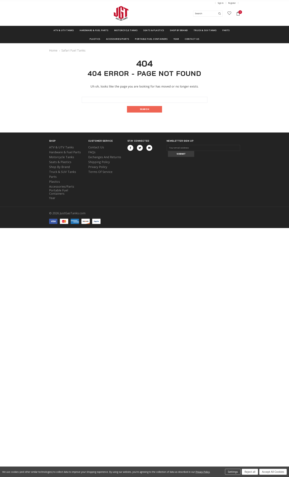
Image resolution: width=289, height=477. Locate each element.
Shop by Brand (59, 167)
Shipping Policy (99, 162)
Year (52, 198)
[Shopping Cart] (238, 13)
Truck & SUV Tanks (62, 172)
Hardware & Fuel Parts (65, 152)
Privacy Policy (97, 167)
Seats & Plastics (60, 162)
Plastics (54, 181)
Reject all (249, 472)
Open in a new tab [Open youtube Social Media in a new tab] (149, 148)
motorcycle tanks (61, 157)
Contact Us (96, 147)
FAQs (91, 152)
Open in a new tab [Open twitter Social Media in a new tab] (140, 148)
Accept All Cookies (273, 472)
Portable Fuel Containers (58, 192)
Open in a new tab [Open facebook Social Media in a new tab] (130, 148)
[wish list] (229, 13)
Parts (53, 176)
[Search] (219, 13)
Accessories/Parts (61, 186)
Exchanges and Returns (104, 157)
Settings (233, 472)
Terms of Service (100, 172)
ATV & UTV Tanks (61, 147)
